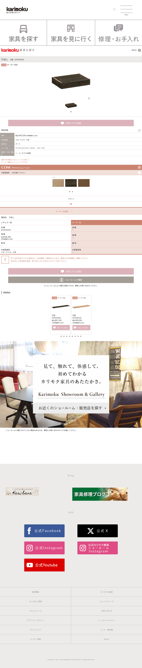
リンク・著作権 (106, 629)
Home (106, 639)
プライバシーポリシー (35, 620)
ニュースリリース (106, 601)
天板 (53, 315)
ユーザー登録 (35, 639)
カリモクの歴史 (106, 592)
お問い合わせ (106, 611)
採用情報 (35, 592)
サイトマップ (35, 629)
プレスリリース (35, 611)
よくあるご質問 (35, 601)
